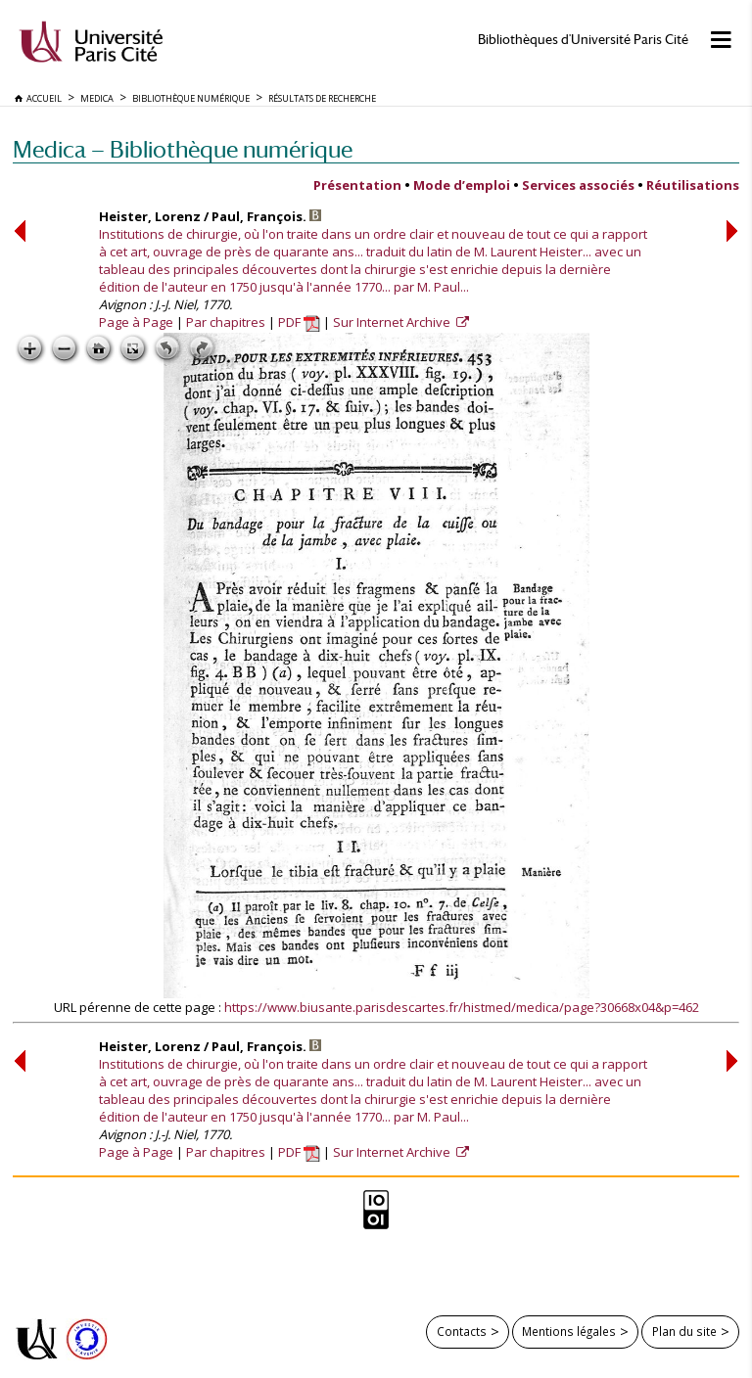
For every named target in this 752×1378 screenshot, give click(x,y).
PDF (299, 322)
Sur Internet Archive (393, 322)
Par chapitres (225, 322)
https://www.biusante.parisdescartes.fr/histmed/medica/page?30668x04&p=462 (461, 1007)
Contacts (462, 1331)
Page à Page (136, 322)
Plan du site (684, 1331)
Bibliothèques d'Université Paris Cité (583, 39)
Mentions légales (569, 1331)
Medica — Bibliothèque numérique (182, 149)
